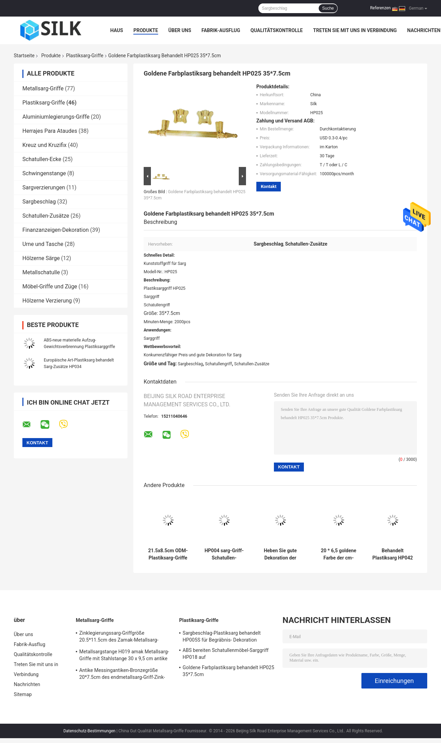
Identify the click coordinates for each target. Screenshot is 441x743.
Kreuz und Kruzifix (44, 145)
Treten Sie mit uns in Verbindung (355, 30)
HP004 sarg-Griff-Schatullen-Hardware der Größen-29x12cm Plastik (224, 554)
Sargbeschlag (39, 201)
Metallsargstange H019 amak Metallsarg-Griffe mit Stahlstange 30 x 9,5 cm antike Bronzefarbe (124, 656)
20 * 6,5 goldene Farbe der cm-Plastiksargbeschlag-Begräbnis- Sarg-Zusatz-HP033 (339, 554)
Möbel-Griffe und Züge (49, 286)
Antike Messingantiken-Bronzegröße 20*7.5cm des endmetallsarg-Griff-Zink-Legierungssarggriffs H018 (122, 674)
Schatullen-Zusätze (45, 215)
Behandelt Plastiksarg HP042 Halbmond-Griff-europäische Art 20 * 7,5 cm (392, 554)
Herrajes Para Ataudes (49, 131)
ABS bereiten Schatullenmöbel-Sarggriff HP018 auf (226, 653)
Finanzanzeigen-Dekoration (55, 230)
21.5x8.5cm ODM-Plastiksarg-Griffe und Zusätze (168, 554)
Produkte (145, 30)
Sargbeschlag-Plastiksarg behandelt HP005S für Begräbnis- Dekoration (222, 636)
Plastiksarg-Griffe (84, 55)
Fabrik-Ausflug (221, 30)
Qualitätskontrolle (276, 30)
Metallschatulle (41, 272)
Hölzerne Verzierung (47, 300)
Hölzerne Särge (41, 258)
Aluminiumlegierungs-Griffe (56, 116)
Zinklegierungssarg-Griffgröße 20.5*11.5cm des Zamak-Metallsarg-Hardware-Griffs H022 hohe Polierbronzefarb (118, 637)
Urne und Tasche (42, 244)
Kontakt (268, 186)
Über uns (179, 30)
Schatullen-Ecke (41, 159)
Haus (116, 30)
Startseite (24, 55)
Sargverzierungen (43, 187)
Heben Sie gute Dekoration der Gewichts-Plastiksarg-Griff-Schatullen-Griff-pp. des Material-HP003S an (280, 554)
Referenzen (380, 8)
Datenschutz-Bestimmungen (89, 731)
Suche (328, 8)
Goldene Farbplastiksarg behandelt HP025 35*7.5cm (228, 671)
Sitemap (23, 694)
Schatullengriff (218, 363)
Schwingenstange (44, 173)
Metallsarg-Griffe (42, 88)
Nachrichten (424, 30)
